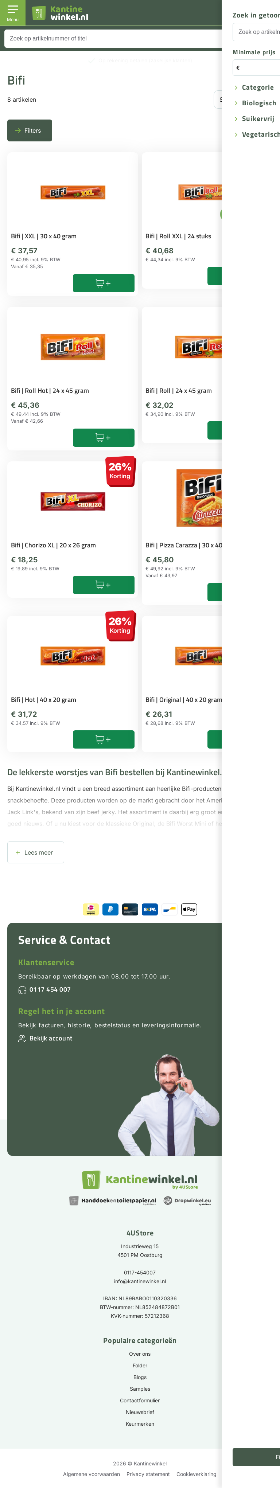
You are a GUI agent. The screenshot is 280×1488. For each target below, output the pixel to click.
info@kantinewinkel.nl (140, 1281)
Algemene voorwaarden (91, 1474)
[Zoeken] (265, 39)
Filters (32, 130)
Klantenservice (46, 962)
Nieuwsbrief (140, 1412)
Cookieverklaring (196, 1474)
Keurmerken (140, 1424)
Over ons (140, 1354)
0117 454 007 (50, 989)
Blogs (140, 1377)
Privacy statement (148, 1474)
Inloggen (236, 18)
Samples (140, 1389)
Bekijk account (51, 1038)
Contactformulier (140, 1400)
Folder (140, 1365)
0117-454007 (140, 1272)
